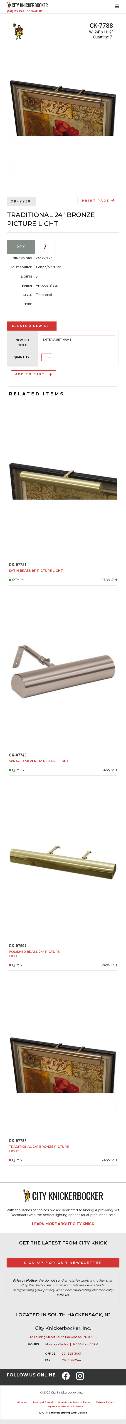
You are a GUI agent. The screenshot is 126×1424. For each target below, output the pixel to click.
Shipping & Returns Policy (74, 1402)
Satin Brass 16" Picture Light (36, 571)
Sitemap (22, 1402)
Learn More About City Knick (63, 1224)
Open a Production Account (65, 1406)
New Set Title (22, 342)
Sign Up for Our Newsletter (63, 1263)
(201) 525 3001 (16, 11)
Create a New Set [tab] (32, 326)
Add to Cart (33, 374)
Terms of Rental (43, 1402)
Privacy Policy (105, 1402)
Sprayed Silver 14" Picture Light (39, 761)
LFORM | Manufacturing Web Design (63, 1412)
